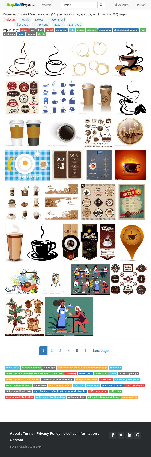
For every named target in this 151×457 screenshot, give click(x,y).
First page (22, 24)
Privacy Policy (48, 434)
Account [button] (123, 4)
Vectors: (47, 4)
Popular (25, 19)
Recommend (57, 19)
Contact (16, 440)
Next (58, 24)
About (15, 434)
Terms (28, 434)
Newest (39, 19)
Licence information (80, 434)
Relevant (10, 19)
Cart (141, 4)
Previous (41, 24)
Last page (75, 24)
